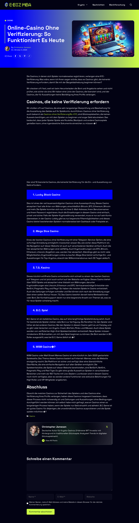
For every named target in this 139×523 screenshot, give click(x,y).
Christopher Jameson (22, 47)
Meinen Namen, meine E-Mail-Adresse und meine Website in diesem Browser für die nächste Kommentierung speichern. (65, 503)
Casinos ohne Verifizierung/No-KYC (60, 114)
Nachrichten (98, 4)
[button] (130, 5)
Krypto (84, 5)
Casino (10, 20)
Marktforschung (117, 4)
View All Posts (51, 440)
